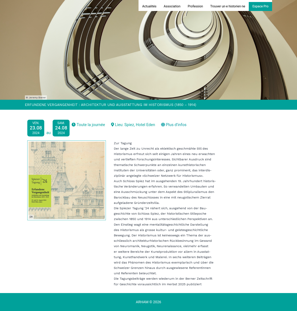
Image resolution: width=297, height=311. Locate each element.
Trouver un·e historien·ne (227, 6)
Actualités (149, 6)
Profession (195, 6)
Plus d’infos (174, 124)
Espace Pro (260, 6)
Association (172, 6)
